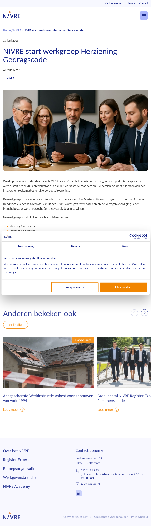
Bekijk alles (16, 332)
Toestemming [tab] (26, 246)
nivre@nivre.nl (90, 491)
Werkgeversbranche (20, 484)
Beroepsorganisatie (19, 475)
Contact (143, 3)
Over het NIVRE (16, 457)
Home (7, 30)
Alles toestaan (123, 287)
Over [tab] (125, 246)
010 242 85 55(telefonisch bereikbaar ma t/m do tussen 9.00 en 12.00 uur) (112, 481)
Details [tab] (75, 246)
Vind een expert (114, 3)
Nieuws (131, 3)
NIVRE (17, 30)
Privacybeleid (139, 524)
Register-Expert (16, 466)
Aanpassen (75, 287)
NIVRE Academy (16, 493)
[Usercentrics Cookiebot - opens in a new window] (132, 236)
